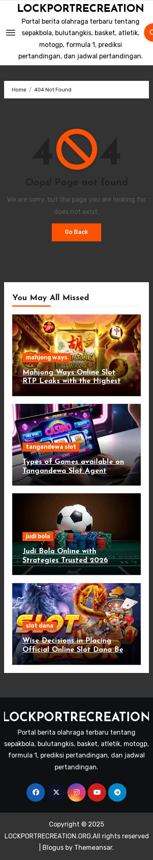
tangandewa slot (51, 446)
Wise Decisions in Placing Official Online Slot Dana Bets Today (76, 649)
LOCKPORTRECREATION (80, 9)
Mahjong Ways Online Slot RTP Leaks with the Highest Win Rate (71, 381)
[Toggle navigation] (10, 33)
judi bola (38, 536)
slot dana (39, 625)
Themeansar (93, 847)
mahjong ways (46, 357)
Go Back (76, 232)
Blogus (53, 847)
